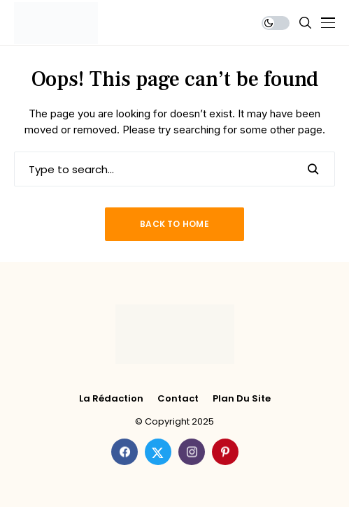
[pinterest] (225, 452)
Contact (178, 398)
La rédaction (111, 398)
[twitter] (158, 452)
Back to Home (174, 224)
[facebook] (124, 452)
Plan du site (242, 398)
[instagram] (191, 452)
